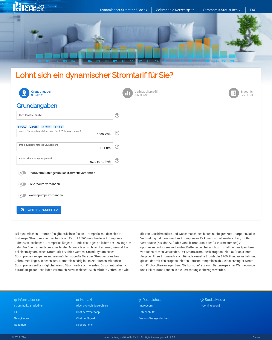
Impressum (146, 305)
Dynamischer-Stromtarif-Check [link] (123, 10)
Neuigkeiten (21, 318)
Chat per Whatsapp (88, 312)
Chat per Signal (85, 318)
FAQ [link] (253, 10)
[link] (28, 10)
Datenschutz (147, 312)
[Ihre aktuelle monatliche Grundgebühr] (61, 146)
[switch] (56, 173)
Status (256, 337)
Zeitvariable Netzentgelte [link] (175, 10)
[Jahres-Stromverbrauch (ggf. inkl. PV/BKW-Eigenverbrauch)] (61, 133)
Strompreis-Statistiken (222, 10)
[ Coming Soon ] (210, 305)
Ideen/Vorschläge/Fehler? (92, 305)
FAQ (16, 312)
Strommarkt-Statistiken (28, 305)
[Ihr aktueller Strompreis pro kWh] (57, 160)
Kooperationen (85, 324)
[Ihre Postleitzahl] (65, 115)
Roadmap (20, 324)
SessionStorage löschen (153, 318)
